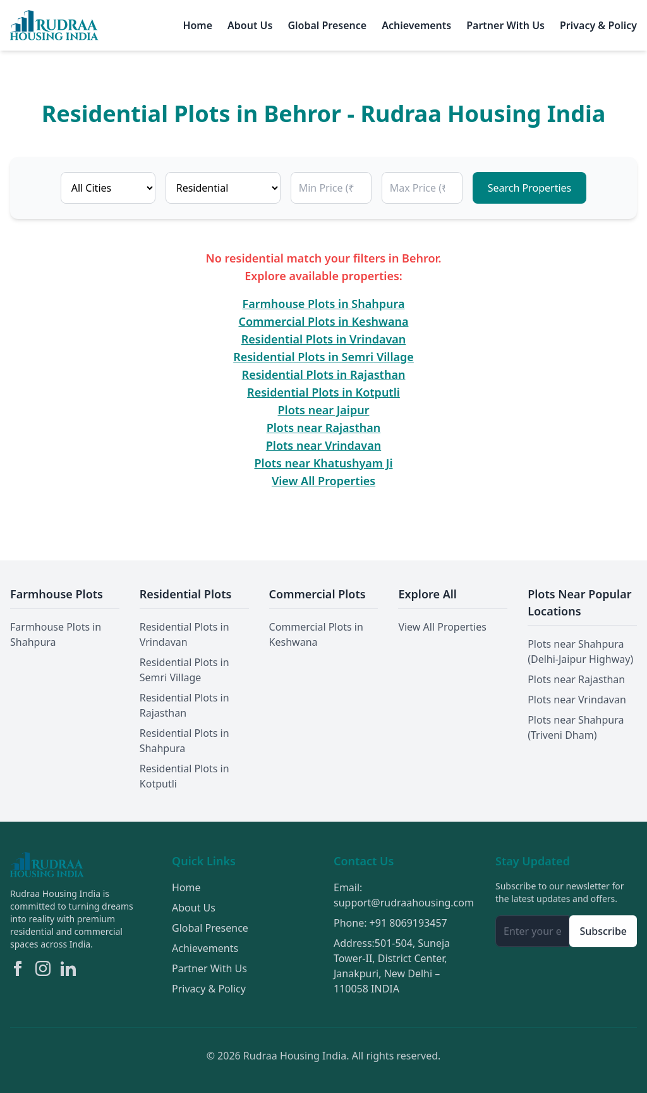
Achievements (416, 25)
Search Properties (530, 188)
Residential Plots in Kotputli (323, 392)
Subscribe (603, 933)
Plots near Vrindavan (323, 445)
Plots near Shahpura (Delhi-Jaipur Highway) (580, 651)
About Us (249, 25)
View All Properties (323, 480)
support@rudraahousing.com (404, 904)
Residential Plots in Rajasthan (324, 374)
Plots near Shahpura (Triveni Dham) (576, 727)
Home (197, 25)
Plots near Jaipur (324, 409)
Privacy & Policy (598, 25)
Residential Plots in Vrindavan (323, 339)
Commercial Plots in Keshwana (324, 321)
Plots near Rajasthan (324, 427)
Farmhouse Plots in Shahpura (324, 303)
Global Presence (326, 25)
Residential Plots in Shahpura (184, 740)
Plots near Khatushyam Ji (324, 463)
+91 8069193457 (408, 924)
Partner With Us (505, 25)
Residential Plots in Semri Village (323, 356)
